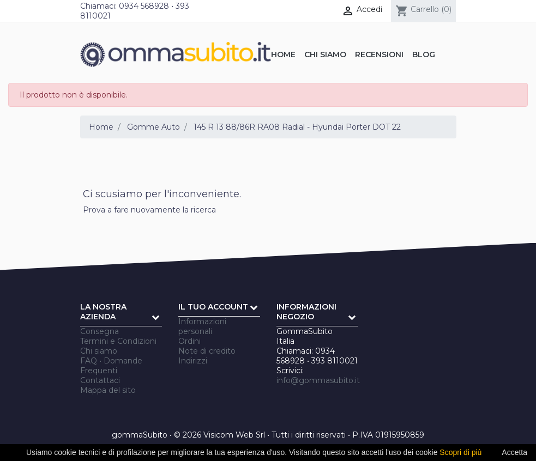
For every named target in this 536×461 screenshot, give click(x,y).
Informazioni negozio (306, 312)
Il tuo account (213, 307)
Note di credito (207, 351)
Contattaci (100, 380)
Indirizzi (192, 361)
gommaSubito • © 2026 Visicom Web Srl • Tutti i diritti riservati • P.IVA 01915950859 (268, 435)
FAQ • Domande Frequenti (111, 365)
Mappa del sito (108, 390)
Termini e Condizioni (118, 341)
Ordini (189, 341)
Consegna (99, 331)
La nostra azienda (103, 312)
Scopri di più (460, 452)
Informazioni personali (202, 326)
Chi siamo (98, 351)
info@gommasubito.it (318, 380)
